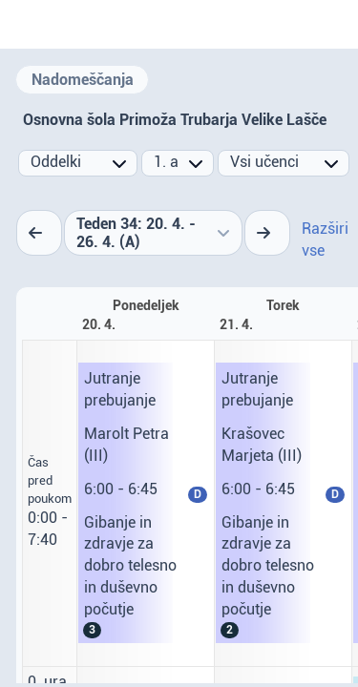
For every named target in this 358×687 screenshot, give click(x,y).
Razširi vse (325, 239)
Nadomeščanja (83, 80)
